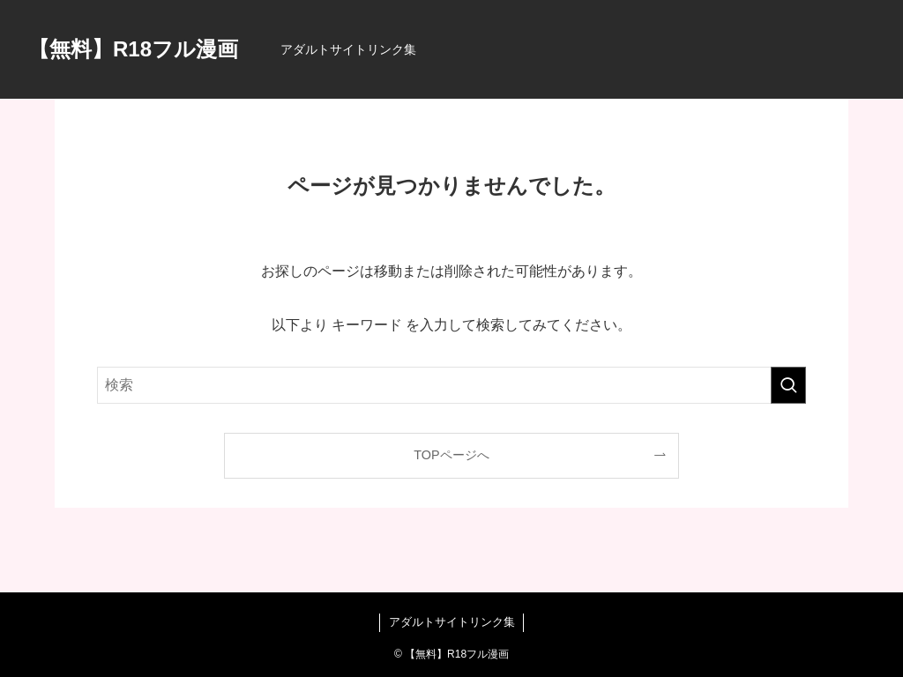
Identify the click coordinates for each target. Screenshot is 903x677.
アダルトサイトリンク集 (452, 622)
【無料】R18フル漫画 (133, 49)
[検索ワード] (451, 385)
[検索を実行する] (788, 385)
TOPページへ (451, 455)
